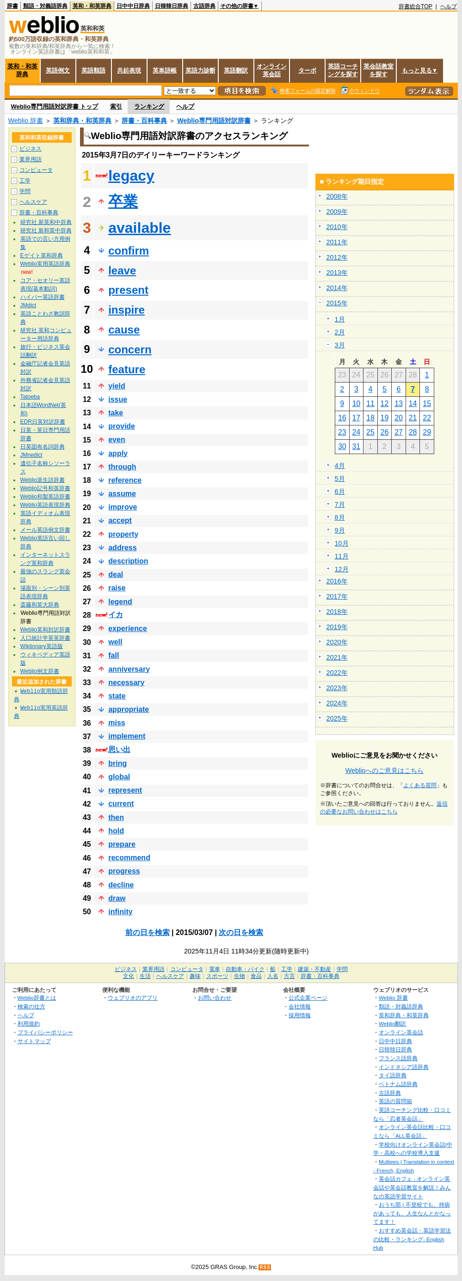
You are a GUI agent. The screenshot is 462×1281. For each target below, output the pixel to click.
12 (385, 403)
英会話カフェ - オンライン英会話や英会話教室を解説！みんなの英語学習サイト (412, 1187)
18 (370, 418)
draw (116, 898)
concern (129, 349)
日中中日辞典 (133, 6)
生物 (239, 976)
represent (125, 790)
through (122, 467)
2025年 (337, 718)
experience (127, 628)
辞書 (12, 6)
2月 (340, 332)
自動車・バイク (245, 969)
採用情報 (300, 1015)
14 (413, 403)
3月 (340, 345)
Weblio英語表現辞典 (45, 505)
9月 (340, 530)
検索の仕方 (31, 1006)
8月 (340, 517)
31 (356, 446)
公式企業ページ (308, 998)
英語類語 (93, 70)
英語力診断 (200, 70)
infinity (120, 912)
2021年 (337, 657)
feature (126, 369)
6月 (340, 491)
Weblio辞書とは (37, 998)
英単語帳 (165, 70)
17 (356, 418)
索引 (116, 106)
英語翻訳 (236, 70)
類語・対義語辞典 (45, 6)
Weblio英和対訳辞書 (45, 629)
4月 (340, 465)
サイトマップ (34, 1041)
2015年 (337, 303)
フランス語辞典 (398, 1058)
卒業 (123, 201)
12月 (342, 569)
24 (356, 432)
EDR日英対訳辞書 (42, 422)
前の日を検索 (147, 932)
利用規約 (29, 1023)
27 (398, 432)
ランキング (149, 106)
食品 (256, 976)
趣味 (195, 976)
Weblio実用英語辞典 (45, 264)
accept (120, 520)
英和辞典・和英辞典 (82, 120)
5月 (340, 478)
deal (115, 574)
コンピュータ (36, 170)
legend (120, 602)
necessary (126, 682)
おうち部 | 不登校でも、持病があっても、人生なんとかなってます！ (412, 1213)
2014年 (337, 287)
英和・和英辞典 (92, 6)
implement (126, 736)
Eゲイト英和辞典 (41, 255)
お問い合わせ (214, 998)
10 (356, 403)
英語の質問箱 (395, 1101)
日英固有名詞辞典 (42, 446)
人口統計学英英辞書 (45, 638)
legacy (131, 175)
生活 (145, 976)
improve (122, 507)
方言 (289, 976)
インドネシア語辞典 (404, 1067)
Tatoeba (30, 397)
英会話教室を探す (378, 70)
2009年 (337, 211)
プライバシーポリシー (45, 1032)
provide (121, 426)
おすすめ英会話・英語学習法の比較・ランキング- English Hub (412, 1239)
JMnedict (31, 455)
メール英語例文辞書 (45, 530)
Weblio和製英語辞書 (45, 496)
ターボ (307, 70)
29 (427, 432)
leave (122, 270)
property (123, 534)
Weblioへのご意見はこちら (384, 770)
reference (125, 480)
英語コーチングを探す (343, 70)
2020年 (337, 642)
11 (370, 403)
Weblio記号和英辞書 (45, 488)
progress (124, 871)
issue (117, 399)
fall (113, 655)
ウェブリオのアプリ (133, 998)
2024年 (337, 703)
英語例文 (58, 70)
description (128, 561)
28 (413, 432)
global (119, 777)
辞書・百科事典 (144, 120)
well (115, 642)
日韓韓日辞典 (171, 6)
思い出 (119, 749)
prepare (122, 844)
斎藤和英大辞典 (39, 604)
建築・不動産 (314, 969)
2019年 (337, 627)
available (139, 227)
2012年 (337, 257)
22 (427, 418)
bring (117, 763)
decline (121, 885)
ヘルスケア (33, 202)
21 (413, 418)
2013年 (337, 272)
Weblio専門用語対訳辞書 (214, 120)
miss (116, 723)
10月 (342, 543)
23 (342, 432)
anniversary (129, 669)
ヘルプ (448, 6)
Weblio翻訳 (392, 1023)
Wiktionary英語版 (41, 646)
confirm (128, 250)
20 (398, 418)
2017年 (337, 596)
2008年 (337, 196)
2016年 (337, 581)
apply (118, 453)
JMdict (28, 305)
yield (116, 386)
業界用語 (30, 159)
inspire (126, 310)
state (116, 696)
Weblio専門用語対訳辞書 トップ (55, 106)
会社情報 (300, 1006)
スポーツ (217, 976)
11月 (342, 556)
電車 (214, 969)
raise (116, 588)
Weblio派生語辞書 (42, 480)
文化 (128, 976)
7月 (340, 504)
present (128, 290)
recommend (129, 858)
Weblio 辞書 (25, 120)
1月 (340, 319)
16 (342, 418)
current (121, 803)
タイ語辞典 (393, 1075)
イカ (115, 615)
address (122, 548)
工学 (25, 180)
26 (385, 432)
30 (342, 446)
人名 (272, 976)
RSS (265, 1267)
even (116, 439)
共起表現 (129, 70)
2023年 (337, 688)
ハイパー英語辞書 (42, 297)
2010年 (337, 227)
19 (385, 418)
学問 (25, 191)
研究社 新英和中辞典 (46, 222)
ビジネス (30, 149)
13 (398, 403)
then (116, 817)
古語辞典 (204, 6)
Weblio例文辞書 (39, 671)
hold (116, 831)
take (115, 413)
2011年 (337, 242)
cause (124, 329)
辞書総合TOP (415, 6)
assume (122, 494)
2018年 (337, 611)
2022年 (337, 672)
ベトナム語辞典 (398, 1084)
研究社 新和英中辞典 (46, 230)
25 (370, 432)
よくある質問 (420, 785)
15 (427, 403)
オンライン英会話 (272, 70)
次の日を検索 (241, 932)
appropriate (128, 709)
